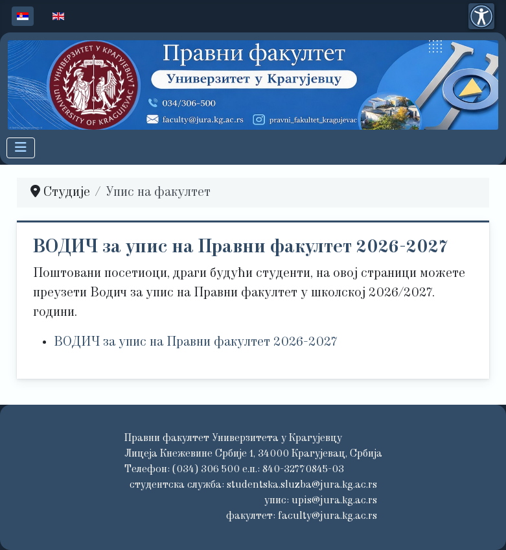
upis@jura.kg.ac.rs (334, 501)
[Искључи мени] (20, 148)
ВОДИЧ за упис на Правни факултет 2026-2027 (240, 247)
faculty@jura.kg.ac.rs (327, 516)
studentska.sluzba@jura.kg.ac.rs (302, 485)
